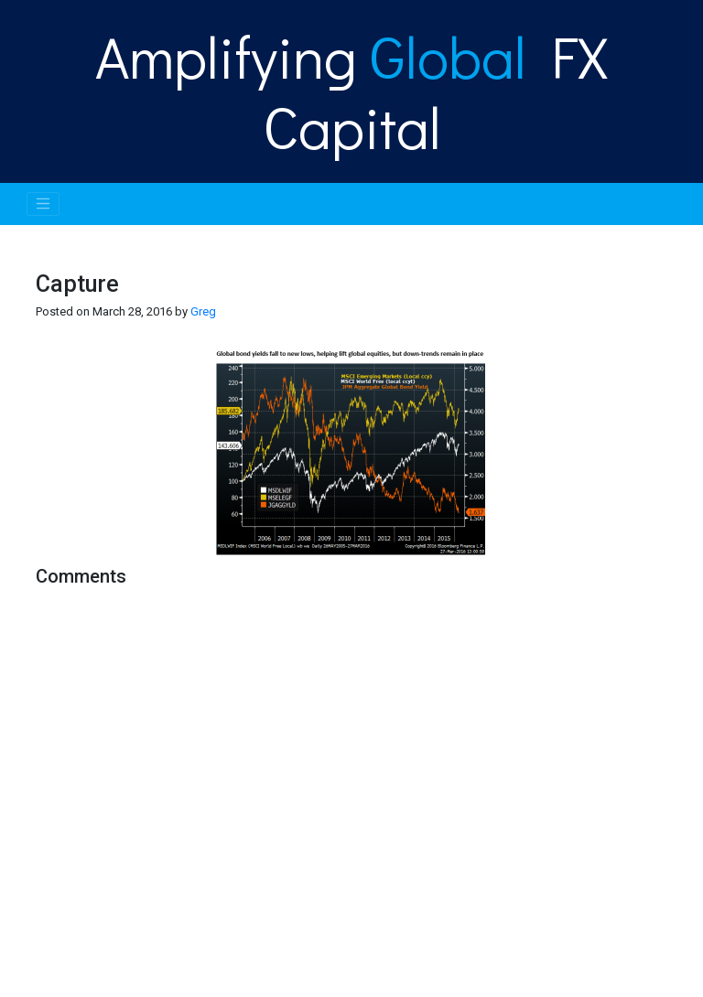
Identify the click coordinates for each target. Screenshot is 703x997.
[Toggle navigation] (43, 204)
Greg (203, 311)
